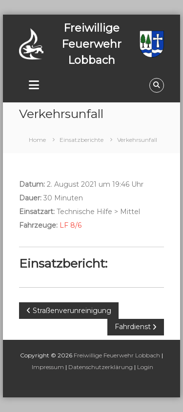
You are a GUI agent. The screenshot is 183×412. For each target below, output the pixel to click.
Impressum (48, 367)
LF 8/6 (70, 225)
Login (145, 367)
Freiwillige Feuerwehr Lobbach (117, 355)
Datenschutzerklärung (100, 367)
